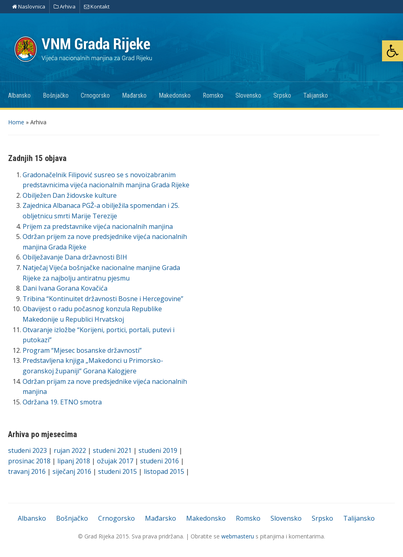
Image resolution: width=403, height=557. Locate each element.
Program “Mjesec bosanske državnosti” (82, 350)
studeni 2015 (117, 471)
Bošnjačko (56, 95)
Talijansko (315, 95)
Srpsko (282, 95)
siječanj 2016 (71, 471)
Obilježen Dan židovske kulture (70, 195)
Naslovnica (28, 6)
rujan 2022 (70, 450)
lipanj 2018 (73, 460)
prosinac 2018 (29, 460)
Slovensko (248, 95)
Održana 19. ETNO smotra (62, 402)
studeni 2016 (159, 460)
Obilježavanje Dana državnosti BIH (75, 257)
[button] (392, 50)
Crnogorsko (95, 95)
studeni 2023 (27, 450)
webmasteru (237, 536)
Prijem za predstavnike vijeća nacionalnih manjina (98, 226)
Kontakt (96, 6)
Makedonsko (175, 95)
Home (16, 122)
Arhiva (65, 6)
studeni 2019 (158, 450)
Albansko (19, 95)
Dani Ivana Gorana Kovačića (65, 288)
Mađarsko (134, 95)
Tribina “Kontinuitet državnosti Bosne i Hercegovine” (103, 298)
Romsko (213, 95)
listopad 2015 (164, 471)
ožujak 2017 (115, 460)
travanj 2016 (27, 471)
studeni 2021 (112, 450)
